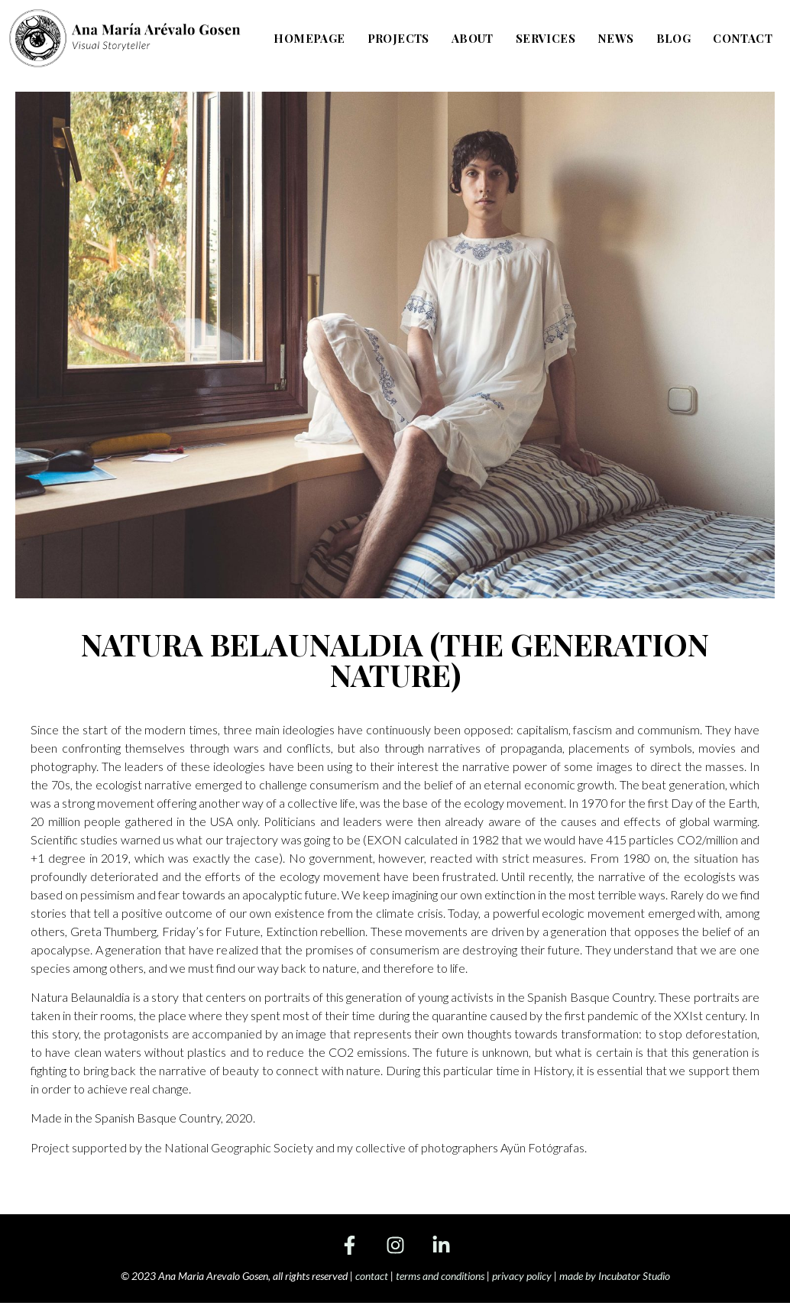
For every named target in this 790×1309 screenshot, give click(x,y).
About (473, 37)
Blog (673, 37)
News (616, 37)
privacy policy (522, 1275)
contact (371, 1275)
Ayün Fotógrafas (542, 1147)
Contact (742, 37)
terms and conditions (440, 1275)
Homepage (311, 37)
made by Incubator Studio (614, 1275)
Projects (399, 37)
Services (546, 37)
